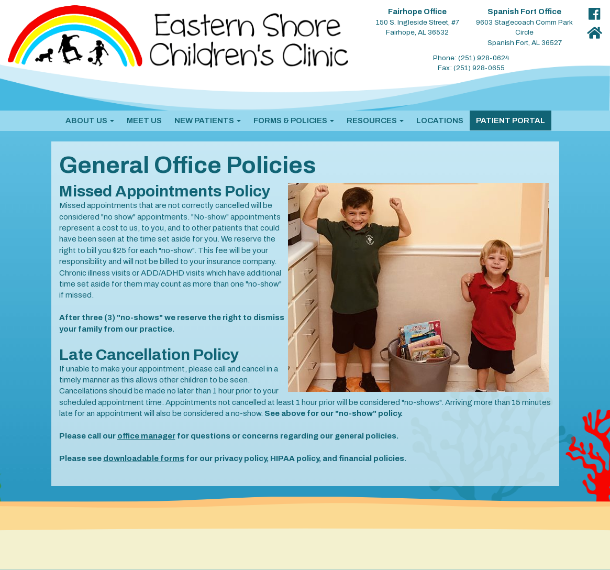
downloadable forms (143, 458)
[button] (89, 120)
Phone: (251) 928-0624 (471, 58)
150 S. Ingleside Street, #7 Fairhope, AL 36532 (417, 22)
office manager (146, 436)
